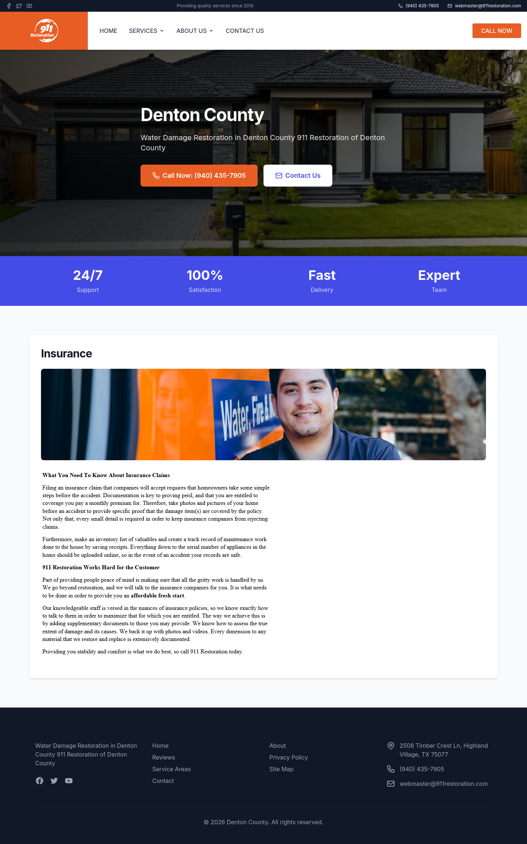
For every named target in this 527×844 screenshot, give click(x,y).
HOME (108, 30)
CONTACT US (245, 30)
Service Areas (171, 769)
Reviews (163, 757)
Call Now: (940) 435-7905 (199, 175)
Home (160, 745)
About (277, 745)
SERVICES (147, 30)
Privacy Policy (288, 757)
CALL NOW (496, 30)
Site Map (281, 769)
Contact (163, 780)
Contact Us (298, 175)
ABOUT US (195, 30)
